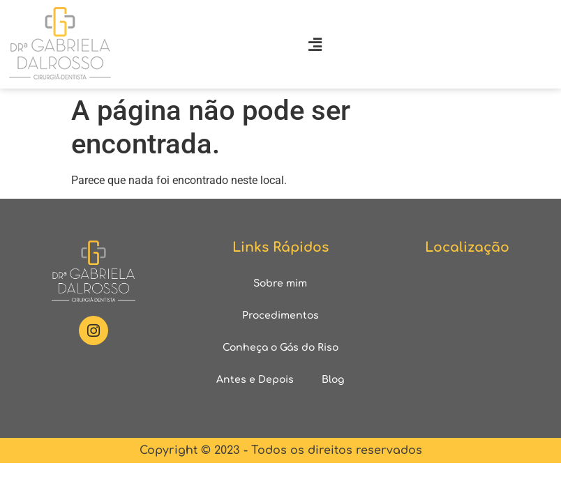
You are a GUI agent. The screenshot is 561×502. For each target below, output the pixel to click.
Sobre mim (280, 283)
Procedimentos (280, 315)
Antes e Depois (255, 379)
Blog (333, 379)
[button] (315, 44)
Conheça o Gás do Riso (280, 347)
